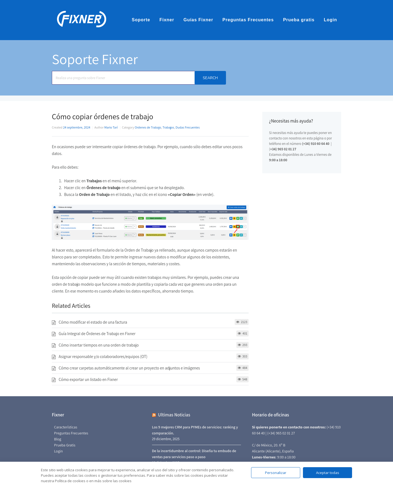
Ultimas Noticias (174, 415)
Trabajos (168, 127)
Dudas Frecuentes (187, 127)
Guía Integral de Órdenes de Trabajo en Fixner (97, 333)
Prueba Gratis (64, 445)
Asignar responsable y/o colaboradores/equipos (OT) (103, 356)
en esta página (313, 138)
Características (65, 427)
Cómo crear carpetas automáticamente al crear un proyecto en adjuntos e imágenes (129, 368)
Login (330, 19)
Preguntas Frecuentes (248, 19)
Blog (57, 439)
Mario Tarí (111, 127)
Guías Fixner (198, 19)
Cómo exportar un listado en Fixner (88, 379)
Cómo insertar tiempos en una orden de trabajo (99, 345)
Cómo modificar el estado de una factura (93, 322)
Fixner (166, 19)
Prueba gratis (298, 19)
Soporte (141, 19)
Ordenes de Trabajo (148, 127)
